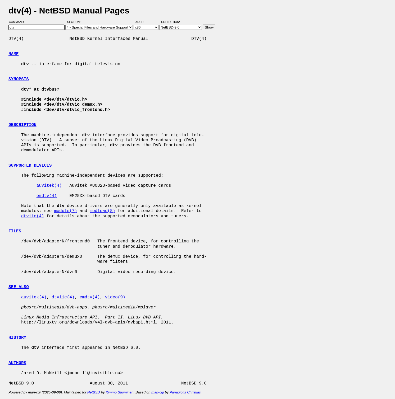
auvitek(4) (49, 186)
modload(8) (102, 211)
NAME (13, 54)
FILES (14, 231)
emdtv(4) (47, 196)
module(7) (65, 211)
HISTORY (17, 338)
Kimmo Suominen (119, 392)
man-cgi (157, 392)
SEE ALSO (18, 287)
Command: (18, 22)
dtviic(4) (32, 216)
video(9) (115, 297)
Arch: (142, 22)
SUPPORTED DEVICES (30, 165)
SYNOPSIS (18, 79)
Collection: (170, 22)
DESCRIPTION (22, 125)
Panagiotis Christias (185, 392)
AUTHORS (17, 363)
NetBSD (93, 392)
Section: (75, 22)
